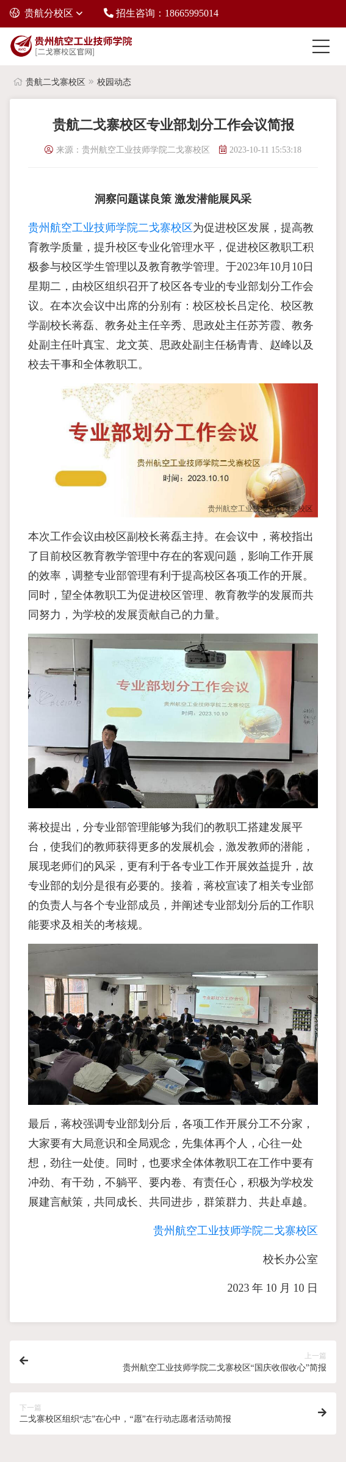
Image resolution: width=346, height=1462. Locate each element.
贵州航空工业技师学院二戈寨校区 (110, 228)
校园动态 (114, 82)
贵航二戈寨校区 (55, 82)
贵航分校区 (41, 13)
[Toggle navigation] (324, 46)
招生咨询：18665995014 (161, 13)
